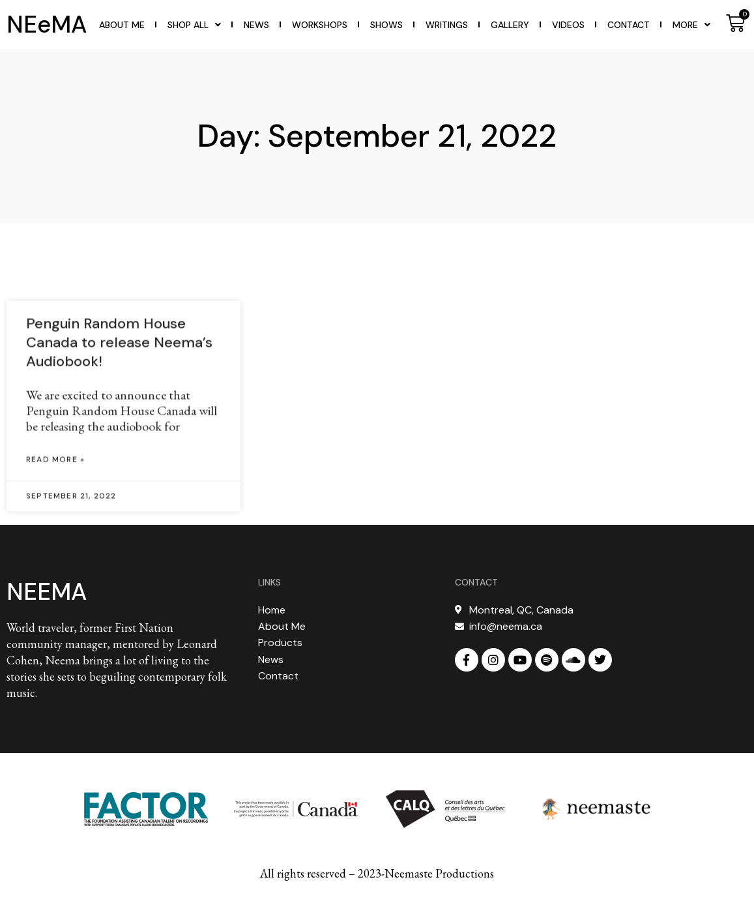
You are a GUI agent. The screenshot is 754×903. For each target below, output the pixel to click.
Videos (568, 25)
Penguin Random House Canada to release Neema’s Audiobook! (119, 405)
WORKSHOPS (319, 25)
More (691, 25)
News (256, 25)
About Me (122, 25)
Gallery (510, 25)
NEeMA (47, 24)
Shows (386, 25)
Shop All (194, 25)
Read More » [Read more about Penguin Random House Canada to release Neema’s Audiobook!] (55, 523)
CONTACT (476, 582)
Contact (628, 25)
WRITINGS (447, 25)
